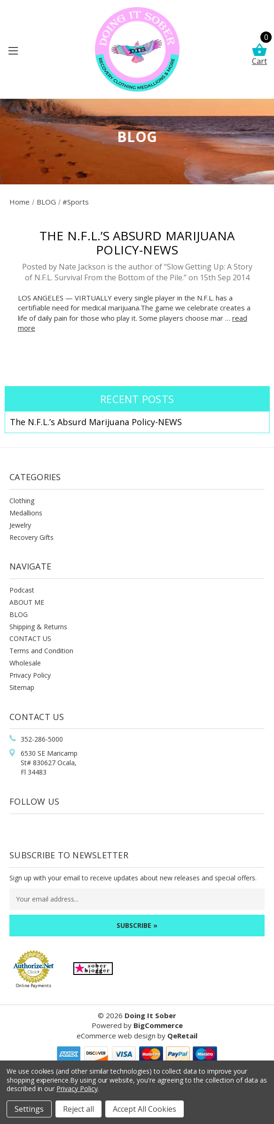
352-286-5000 (42, 739)
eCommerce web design (116, 1035)
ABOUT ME (26, 602)
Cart (259, 54)
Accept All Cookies (144, 1109)
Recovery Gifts (31, 537)
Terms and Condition (41, 650)
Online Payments (33, 985)
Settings (29, 1109)
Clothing (21, 500)
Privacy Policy (30, 675)
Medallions (25, 512)
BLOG (18, 614)
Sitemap (21, 687)
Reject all (78, 1109)
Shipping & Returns (38, 626)
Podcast (21, 590)
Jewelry (20, 525)
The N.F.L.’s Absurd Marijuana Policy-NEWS (137, 242)
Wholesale (25, 662)
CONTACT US (30, 638)
